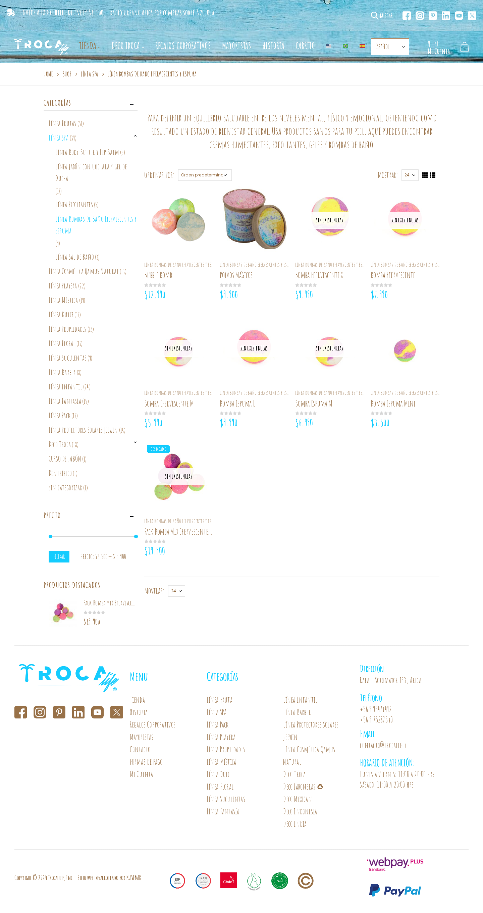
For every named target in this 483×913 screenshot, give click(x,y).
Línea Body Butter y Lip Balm (87, 152)
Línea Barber (62, 372)
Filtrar (59, 556)
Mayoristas (236, 45)
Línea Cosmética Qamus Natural (84, 271)
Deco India (295, 824)
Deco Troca (126, 45)
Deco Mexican (297, 799)
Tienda (87, 45)
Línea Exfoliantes (74, 204)
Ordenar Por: (159, 175)
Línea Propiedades (67, 328)
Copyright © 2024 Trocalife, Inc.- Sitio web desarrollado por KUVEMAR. (78, 877)
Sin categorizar (65, 487)
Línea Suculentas (68, 357)
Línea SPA (59, 137)
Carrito (305, 45)
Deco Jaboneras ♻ (304, 787)
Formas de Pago (146, 762)
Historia (273, 45)
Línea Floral (62, 343)
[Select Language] (390, 46)
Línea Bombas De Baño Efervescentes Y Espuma (182, 264)
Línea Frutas (62, 123)
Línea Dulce (61, 314)
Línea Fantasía (65, 401)
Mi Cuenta (141, 774)
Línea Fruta (219, 700)
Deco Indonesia (300, 811)
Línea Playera (63, 285)
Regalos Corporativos (183, 45)
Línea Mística (63, 300)
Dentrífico (60, 473)
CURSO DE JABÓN (65, 458)
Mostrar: (388, 175)
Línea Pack (59, 415)
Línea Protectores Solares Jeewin (83, 429)
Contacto (140, 749)
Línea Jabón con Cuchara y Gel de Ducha (90, 172)
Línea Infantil (65, 386)
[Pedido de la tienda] (205, 175)
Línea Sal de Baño (74, 256)
